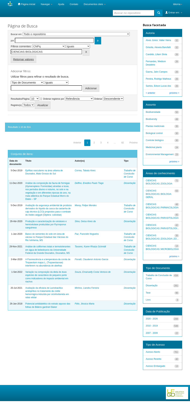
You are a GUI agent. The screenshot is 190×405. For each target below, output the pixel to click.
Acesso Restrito (153, 359)
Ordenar (98, 99)
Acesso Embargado (155, 366)
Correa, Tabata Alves (85, 170)
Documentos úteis (95, 4)
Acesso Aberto (153, 352)
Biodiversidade (153, 112)
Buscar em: (16, 34)
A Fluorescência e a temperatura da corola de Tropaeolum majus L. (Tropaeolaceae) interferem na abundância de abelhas (47, 262)
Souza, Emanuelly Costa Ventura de (93, 272)
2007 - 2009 (152, 333)
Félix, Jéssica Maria (84, 303)
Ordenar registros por (53, 99)
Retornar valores (23, 59)
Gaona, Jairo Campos (157, 71)
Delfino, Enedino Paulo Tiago (89, 183)
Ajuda (61, 4)
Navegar (47, 4)
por (12, 40)
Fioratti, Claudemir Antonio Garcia (91, 259)
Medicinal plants (154, 147)
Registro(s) (16, 105)
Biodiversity (151, 119)
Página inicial (26, 4)
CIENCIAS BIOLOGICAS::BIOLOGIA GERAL (158, 193)
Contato (74, 4)
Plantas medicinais (155, 126)
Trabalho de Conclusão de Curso (129, 173)
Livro (148, 300)
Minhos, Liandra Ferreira (87, 288)
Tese (148, 292)
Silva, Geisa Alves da (85, 221)
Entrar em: (173, 12)
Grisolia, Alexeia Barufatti (158, 47)
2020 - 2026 (152, 318)
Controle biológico (155, 140)
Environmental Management (160, 154)
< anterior (150, 93)
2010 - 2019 (152, 325)
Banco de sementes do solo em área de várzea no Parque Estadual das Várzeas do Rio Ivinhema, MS (46, 237)
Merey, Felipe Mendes (86, 205)
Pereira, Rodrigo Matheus (158, 79)
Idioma (177, 4)
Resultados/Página (20, 99)
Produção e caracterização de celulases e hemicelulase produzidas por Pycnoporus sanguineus (46, 224)
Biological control (154, 133)
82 (122, 142)
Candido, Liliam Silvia (156, 54)
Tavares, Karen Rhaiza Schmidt (90, 246)
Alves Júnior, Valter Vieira (158, 40)
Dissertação (129, 183)
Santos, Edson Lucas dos (158, 86)
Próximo (133, 142)
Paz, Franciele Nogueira (87, 234)
